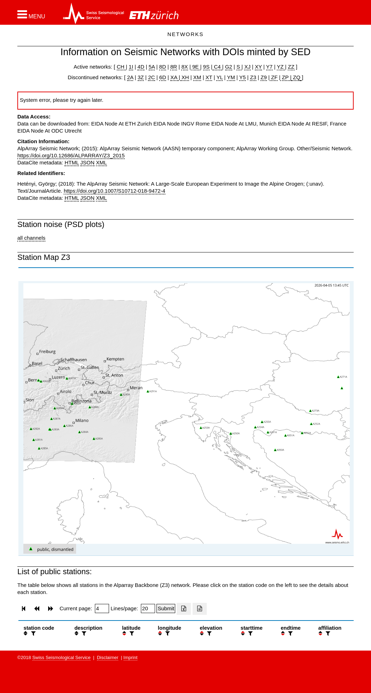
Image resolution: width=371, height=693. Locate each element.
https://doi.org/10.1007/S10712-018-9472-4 (114, 191)
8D (162, 67)
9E (195, 67)
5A (152, 67)
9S (206, 67)
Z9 (264, 77)
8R (173, 67)
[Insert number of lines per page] (148, 608)
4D (140, 67)
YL (219, 77)
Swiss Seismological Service (61, 657)
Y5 (242, 77)
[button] (31, 14)
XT (209, 77)
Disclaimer (108, 657)
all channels (31, 238)
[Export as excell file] (184, 609)
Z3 (253, 77)
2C (151, 77)
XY (258, 67)
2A (130, 77)
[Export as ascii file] (200, 609)
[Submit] (165, 608)
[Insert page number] (102, 608)
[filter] (32, 633)
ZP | (285, 77)
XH (184, 77)
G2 (228, 67)
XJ (247, 67)
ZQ (295, 77)
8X (184, 67)
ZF (274, 77)
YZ (281, 67)
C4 (217, 67)
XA (174, 77)
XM (197, 77)
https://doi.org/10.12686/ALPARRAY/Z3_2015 (71, 155)
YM (231, 77)
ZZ (291, 67)
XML (101, 162)
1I (131, 67)
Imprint (131, 657)
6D (162, 77)
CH (121, 67)
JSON (87, 162)
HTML (71, 162)
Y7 (269, 67)
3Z (141, 77)
